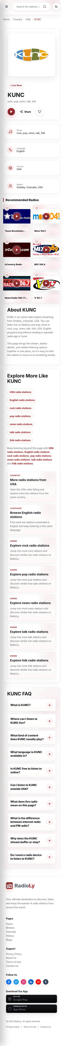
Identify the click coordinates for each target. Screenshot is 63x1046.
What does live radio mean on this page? (23, 803)
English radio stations (22, 400)
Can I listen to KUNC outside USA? (23, 786)
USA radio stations (20, 392)
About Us (11, 957)
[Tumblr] (45, 982)
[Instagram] (23, 982)
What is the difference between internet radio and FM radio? (25, 821)
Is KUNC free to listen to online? (26, 770)
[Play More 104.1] (46, 216)
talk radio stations (20, 432)
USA (28, 19)
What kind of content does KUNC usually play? (27, 737)
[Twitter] (16, 982)
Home (6, 19)
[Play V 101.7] (46, 283)
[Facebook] (8, 982)
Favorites (11, 931)
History (10, 935)
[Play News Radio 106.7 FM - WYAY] (16, 283)
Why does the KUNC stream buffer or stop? (25, 840)
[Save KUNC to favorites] (39, 111)
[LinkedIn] (31, 982)
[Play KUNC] (11, 111)
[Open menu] (6, 6)
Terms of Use (13, 961)
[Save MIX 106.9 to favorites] (36, 242)
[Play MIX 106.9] (46, 249)
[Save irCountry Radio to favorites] (7, 242)
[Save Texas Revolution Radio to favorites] (7, 208)
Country (17, 19)
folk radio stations (20, 440)
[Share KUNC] (25, 111)
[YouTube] (38, 982)
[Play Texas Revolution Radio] (16, 216)
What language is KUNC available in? (26, 753)
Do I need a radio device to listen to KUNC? (26, 856)
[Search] (44, 6)
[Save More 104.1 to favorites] (36, 208)
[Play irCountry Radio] (16, 249)
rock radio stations (20, 408)
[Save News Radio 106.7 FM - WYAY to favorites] (7, 275)
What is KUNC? (20, 705)
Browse (10, 927)
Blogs (9, 939)
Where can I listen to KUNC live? (23, 720)
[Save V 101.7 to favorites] (36, 275)
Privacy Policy (14, 954)
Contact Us (12, 965)
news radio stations (21, 424)
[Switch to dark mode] (56, 6)
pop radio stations (20, 416)
